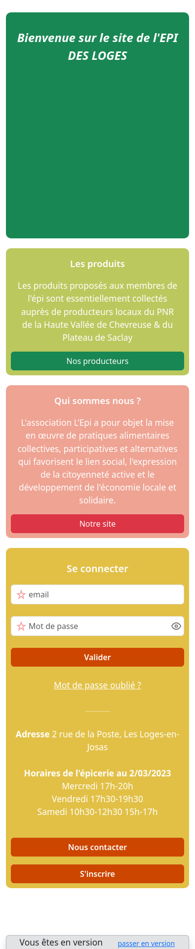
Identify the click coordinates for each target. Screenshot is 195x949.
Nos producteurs (98, 361)
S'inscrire (97, 873)
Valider (97, 657)
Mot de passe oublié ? (97, 685)
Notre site (97, 523)
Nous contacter (97, 847)
